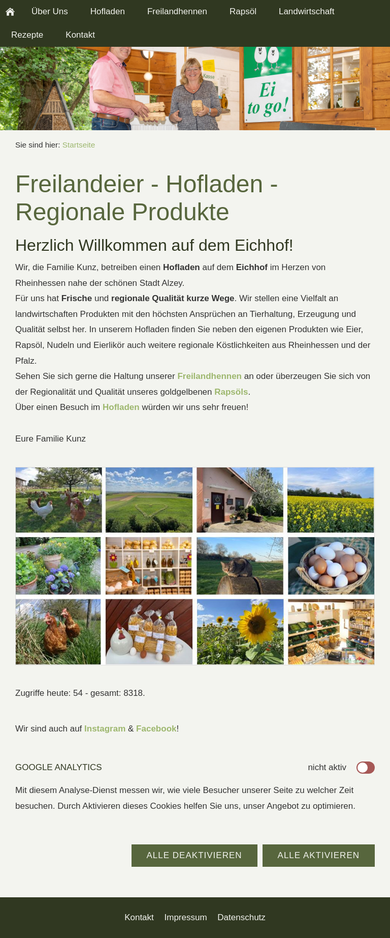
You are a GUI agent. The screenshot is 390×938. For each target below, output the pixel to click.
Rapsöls (231, 392)
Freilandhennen (209, 376)
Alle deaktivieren (194, 855)
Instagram (104, 729)
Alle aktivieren (319, 855)
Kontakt (139, 917)
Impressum (186, 917)
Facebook (156, 729)
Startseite (78, 144)
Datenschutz (241, 917)
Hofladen (121, 407)
